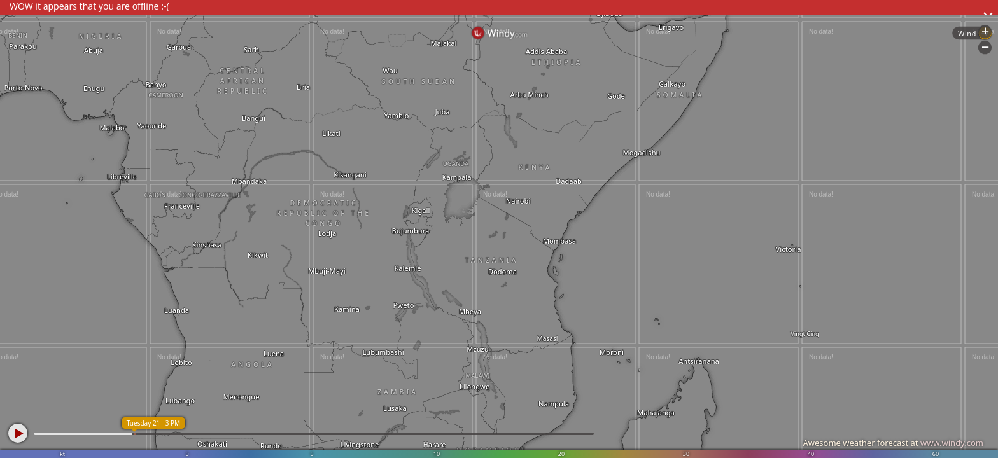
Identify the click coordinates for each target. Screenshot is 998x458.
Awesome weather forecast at (893, 442)
